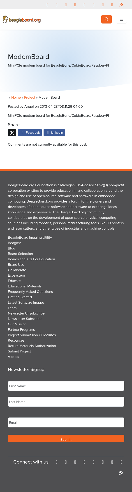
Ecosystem (16, 275)
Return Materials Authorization (32, 345)
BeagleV (14, 242)
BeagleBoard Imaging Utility (30, 237)
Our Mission (17, 324)
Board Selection (20, 253)
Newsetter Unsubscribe (26, 313)
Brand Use (16, 264)
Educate (14, 280)
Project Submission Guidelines (32, 334)
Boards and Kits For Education (31, 258)
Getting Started (20, 296)
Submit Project (19, 351)
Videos (13, 356)
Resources (16, 340)
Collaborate (17, 269)
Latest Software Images (26, 302)
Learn (12, 307)
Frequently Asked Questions (30, 291)
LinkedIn (54, 132)
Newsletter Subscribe (25, 318)
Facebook (30, 132)
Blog (11, 248)
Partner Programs (21, 329)
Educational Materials (25, 286)
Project (29, 97)
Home (16, 97)
